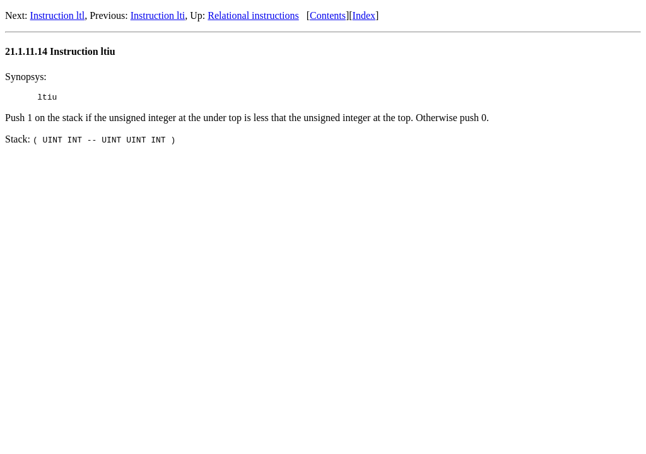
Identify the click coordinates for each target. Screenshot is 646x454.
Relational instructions (253, 15)
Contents (328, 15)
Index (364, 15)
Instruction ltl (57, 15)
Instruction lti (158, 15)
